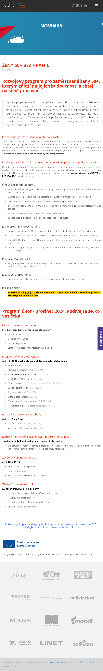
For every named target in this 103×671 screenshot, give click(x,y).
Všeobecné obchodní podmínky (84, 662)
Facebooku (50, 527)
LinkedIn (73, 527)
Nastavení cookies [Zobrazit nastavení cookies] (11, 666)
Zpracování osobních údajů (60, 662)
